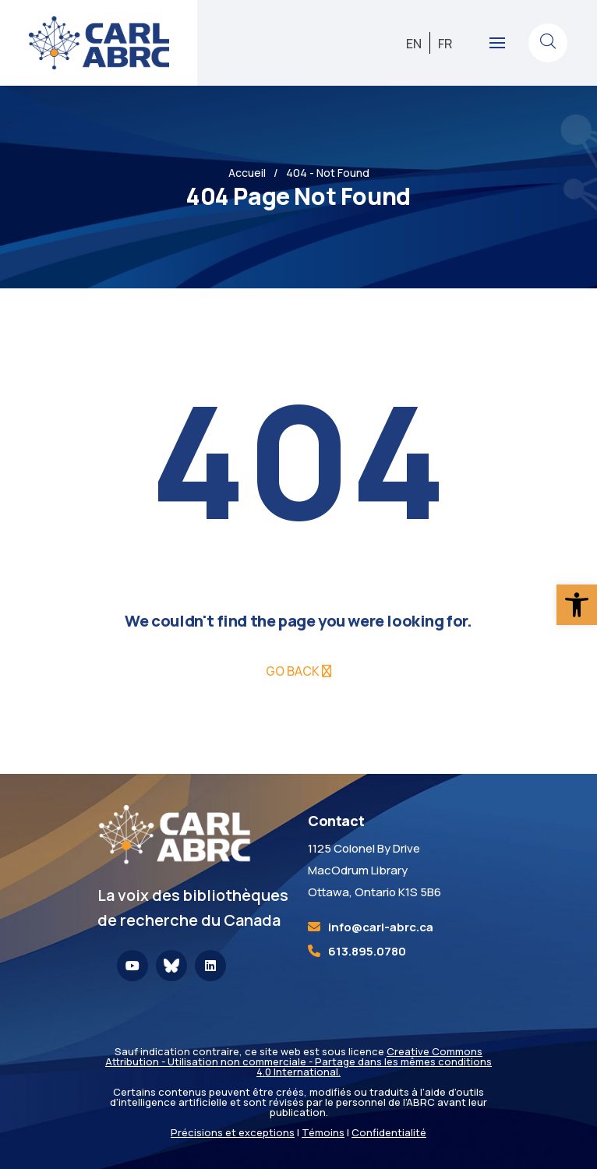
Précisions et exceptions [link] (233, 1132)
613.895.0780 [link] (367, 951)
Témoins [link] (323, 1132)
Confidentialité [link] (388, 1132)
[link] (576, 604)
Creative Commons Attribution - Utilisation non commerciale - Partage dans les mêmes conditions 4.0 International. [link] (298, 1061)
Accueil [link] (247, 172)
